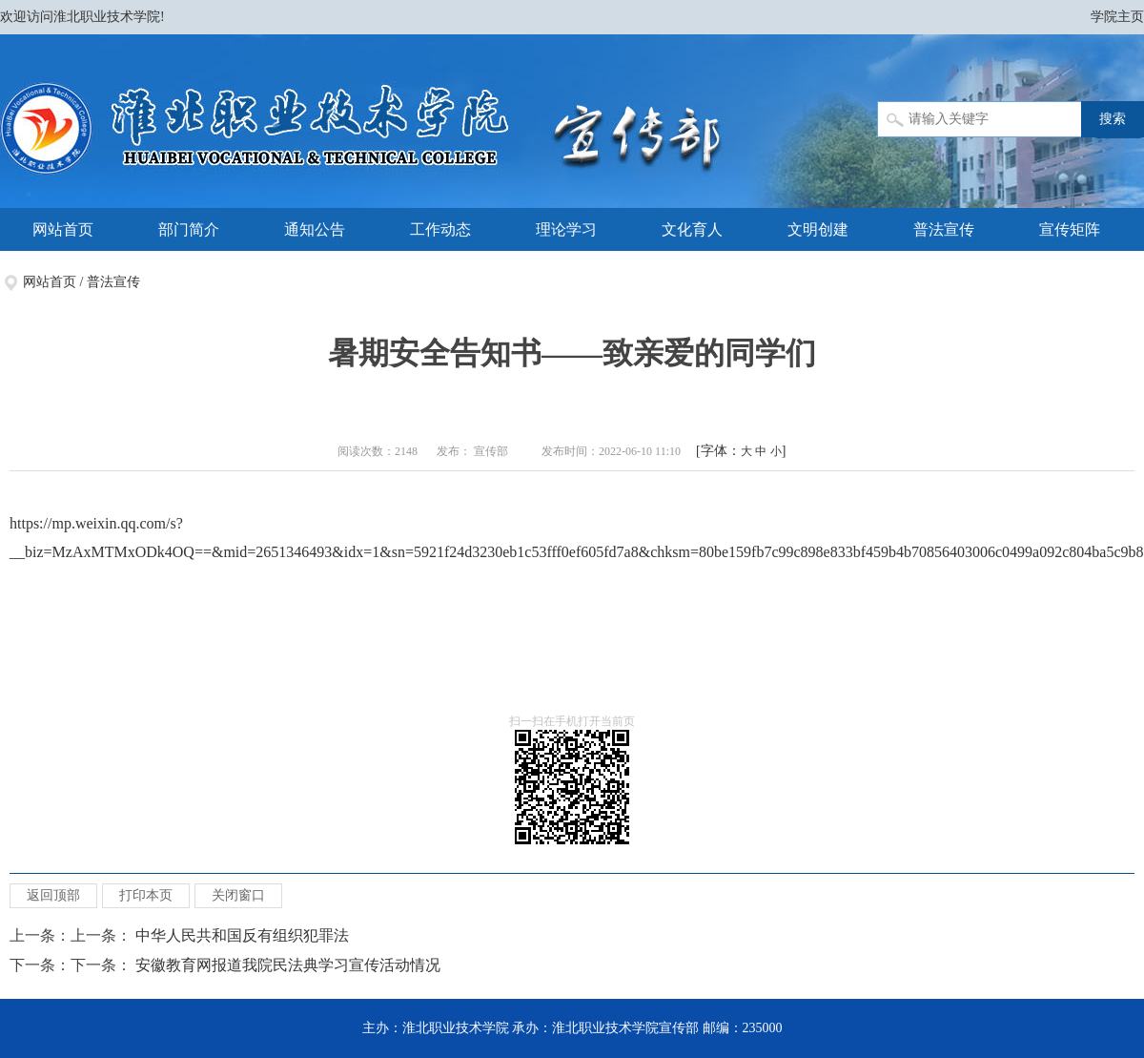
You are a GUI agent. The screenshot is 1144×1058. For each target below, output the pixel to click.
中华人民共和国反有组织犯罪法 (242, 935)
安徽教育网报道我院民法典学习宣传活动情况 (287, 965)
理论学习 (566, 229)
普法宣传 (943, 229)
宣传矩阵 (1069, 229)
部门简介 (188, 229)
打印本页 (146, 895)
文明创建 (817, 229)
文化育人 (692, 229)
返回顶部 (53, 895)
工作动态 (440, 229)
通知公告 (314, 229)
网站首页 (62, 229)
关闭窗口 (238, 895)
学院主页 (1117, 17)
